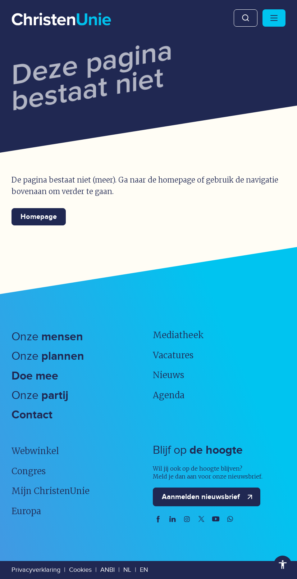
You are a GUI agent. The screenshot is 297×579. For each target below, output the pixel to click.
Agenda (168, 395)
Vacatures (173, 355)
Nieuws (168, 375)
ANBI (107, 570)
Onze (47, 337)
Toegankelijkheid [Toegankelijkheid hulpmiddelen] (282, 564)
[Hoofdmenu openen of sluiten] (273, 18)
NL (127, 570)
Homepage (38, 216)
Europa (26, 511)
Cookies (80, 570)
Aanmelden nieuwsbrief (209, 497)
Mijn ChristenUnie (51, 491)
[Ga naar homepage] (61, 19)
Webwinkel (35, 451)
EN (144, 570)
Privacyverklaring (36, 570)
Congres (29, 471)
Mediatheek (178, 335)
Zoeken (245, 18)
